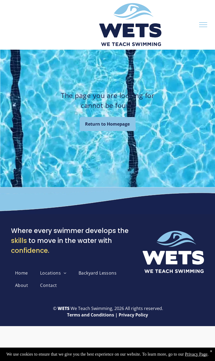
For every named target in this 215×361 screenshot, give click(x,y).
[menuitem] (23, 273)
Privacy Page (196, 354)
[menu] (203, 25)
